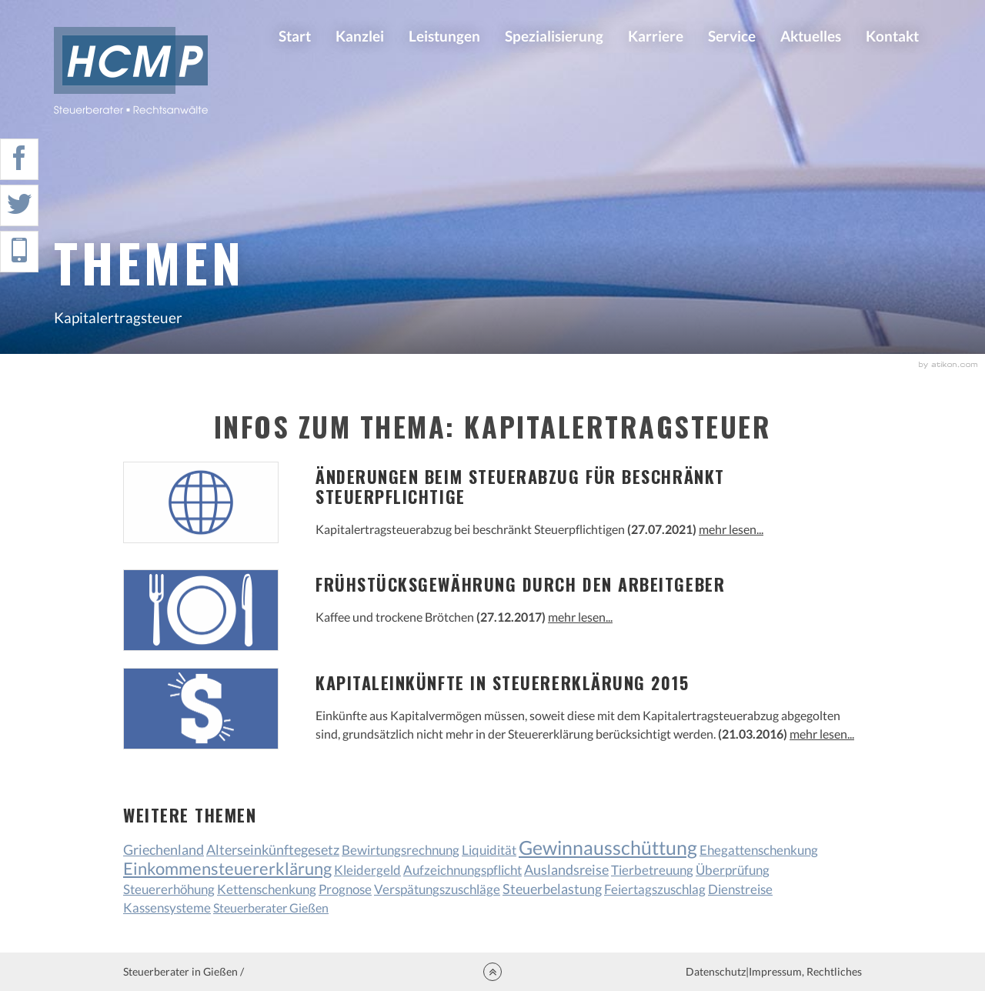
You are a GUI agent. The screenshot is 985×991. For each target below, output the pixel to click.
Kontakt (892, 36)
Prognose (345, 889)
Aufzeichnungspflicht (462, 870)
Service (732, 36)
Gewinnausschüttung (608, 847)
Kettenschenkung (266, 889)
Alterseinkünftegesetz (272, 849)
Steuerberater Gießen (271, 907)
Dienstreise (740, 889)
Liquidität (489, 850)
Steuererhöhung (169, 889)
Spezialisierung (554, 36)
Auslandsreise (566, 870)
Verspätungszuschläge (437, 889)
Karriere (655, 36)
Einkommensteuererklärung (227, 869)
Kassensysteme (167, 907)
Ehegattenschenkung (759, 850)
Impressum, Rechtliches (805, 971)
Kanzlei (360, 36)
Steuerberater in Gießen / (183, 971)
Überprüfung (733, 870)
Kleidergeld (367, 870)
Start (295, 36)
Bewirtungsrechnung (400, 850)
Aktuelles (810, 36)
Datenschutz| (717, 971)
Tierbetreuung (652, 870)
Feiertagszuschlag (655, 889)
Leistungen (444, 36)
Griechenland (163, 850)
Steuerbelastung (552, 888)
